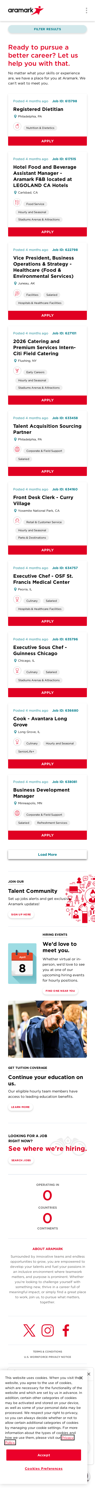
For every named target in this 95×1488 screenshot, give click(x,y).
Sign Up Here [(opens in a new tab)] (21, 914)
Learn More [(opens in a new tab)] (20, 1106)
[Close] (81, 1377)
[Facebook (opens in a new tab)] (66, 1330)
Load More (47, 854)
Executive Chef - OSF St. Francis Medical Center (43, 579)
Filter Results (47, 29)
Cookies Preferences (44, 1468)
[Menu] (85, 11)
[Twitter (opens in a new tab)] (29, 1330)
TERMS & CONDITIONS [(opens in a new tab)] (47, 1351)
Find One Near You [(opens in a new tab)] (60, 990)
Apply (47, 141)
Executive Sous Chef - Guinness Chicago (40, 650)
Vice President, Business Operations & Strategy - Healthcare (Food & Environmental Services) (43, 267)
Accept (43, 1455)
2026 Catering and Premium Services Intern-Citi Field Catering (44, 347)
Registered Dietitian (38, 109)
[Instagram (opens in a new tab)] (48, 1330)
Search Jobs (21, 1160)
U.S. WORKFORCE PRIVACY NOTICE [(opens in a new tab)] (47, 1356)
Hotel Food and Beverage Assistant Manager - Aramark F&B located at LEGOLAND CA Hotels (45, 176)
